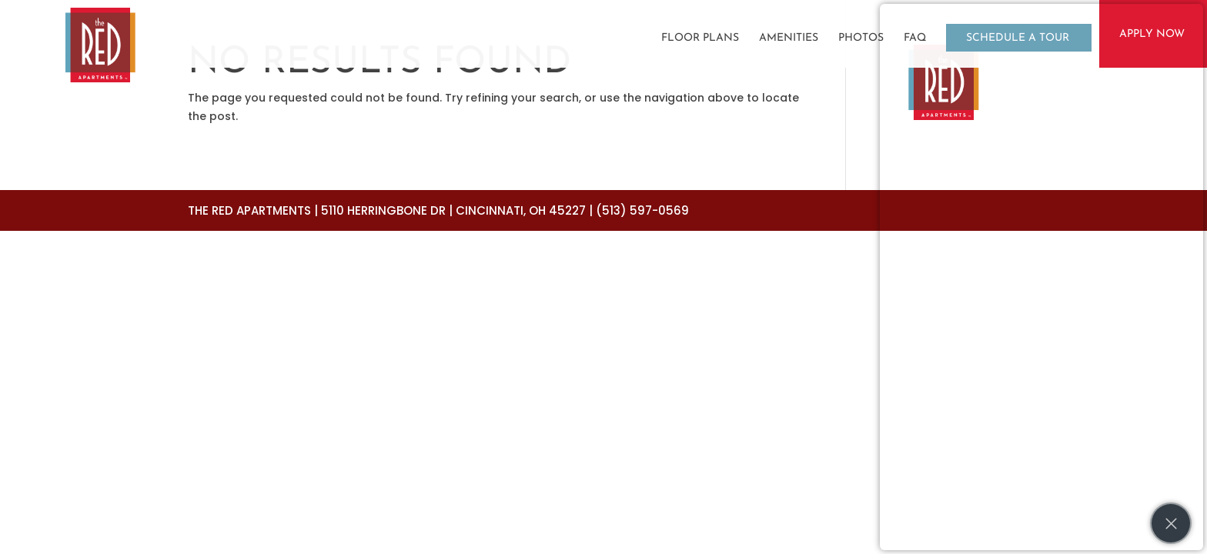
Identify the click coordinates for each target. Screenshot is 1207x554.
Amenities (788, 38)
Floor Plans (700, 38)
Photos (861, 38)
